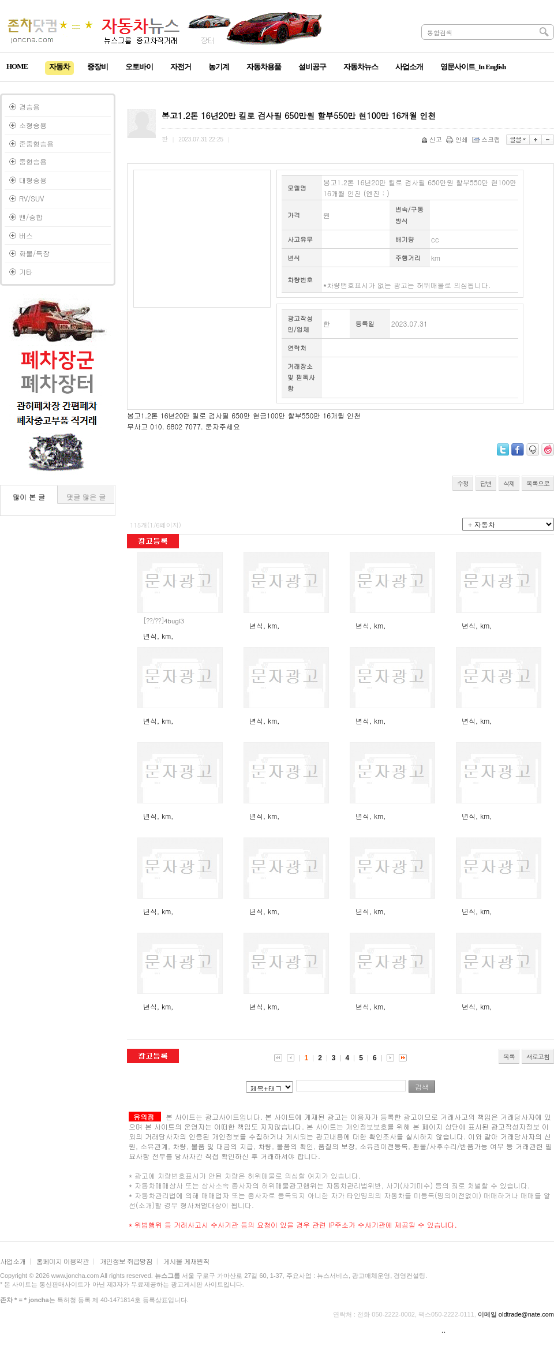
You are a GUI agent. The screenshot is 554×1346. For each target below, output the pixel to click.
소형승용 (33, 125)
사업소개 (12, 1261)
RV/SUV (31, 198)
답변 (486, 483)
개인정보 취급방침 (126, 1261)
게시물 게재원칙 (186, 1261)
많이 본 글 (29, 497)
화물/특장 (34, 253)
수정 (463, 483)
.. (443, 1329)
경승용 (29, 106)
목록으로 (537, 483)
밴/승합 (31, 217)
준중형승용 (36, 143)
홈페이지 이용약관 (62, 1261)
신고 (432, 139)
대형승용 (33, 180)
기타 (26, 271)
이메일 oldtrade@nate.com (516, 1314)
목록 (509, 1056)
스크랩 (487, 139)
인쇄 (458, 139)
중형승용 (33, 161)
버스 (26, 235)
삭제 (509, 483)
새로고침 (537, 1056)
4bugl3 (163, 620)
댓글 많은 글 (86, 497)
